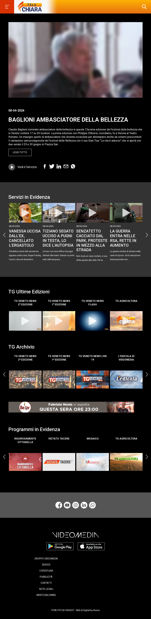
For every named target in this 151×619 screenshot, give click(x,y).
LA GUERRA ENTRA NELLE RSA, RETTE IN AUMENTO (123, 238)
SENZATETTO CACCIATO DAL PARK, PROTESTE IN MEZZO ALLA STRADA (91, 240)
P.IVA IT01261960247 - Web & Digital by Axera (76, 610)
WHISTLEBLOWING (46, 595)
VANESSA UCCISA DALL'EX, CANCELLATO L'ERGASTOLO (25, 238)
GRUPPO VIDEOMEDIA (46, 558)
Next (147, 235)
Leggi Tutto (20, 152)
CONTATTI (46, 583)
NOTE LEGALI (46, 589)
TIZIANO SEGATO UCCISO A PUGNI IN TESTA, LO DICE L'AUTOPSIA (58, 238)
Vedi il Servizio (27, 167)
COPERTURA (46, 570)
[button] (143, 6)
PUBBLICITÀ (46, 576)
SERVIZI (46, 564)
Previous (4, 235)
